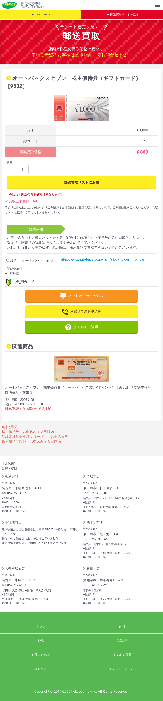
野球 (41, 640)
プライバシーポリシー (122, 668)
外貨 (122, 626)
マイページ (43, 14)
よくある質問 (122, 654)
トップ (40, 626)
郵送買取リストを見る (124, 14)
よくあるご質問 (81, 327)
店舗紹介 (122, 640)
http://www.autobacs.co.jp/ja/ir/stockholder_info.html (103, 259)
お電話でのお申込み (81, 312)
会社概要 (41, 668)
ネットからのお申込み (81, 296)
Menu (158, 3)
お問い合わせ (41, 654)
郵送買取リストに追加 (81, 182)
